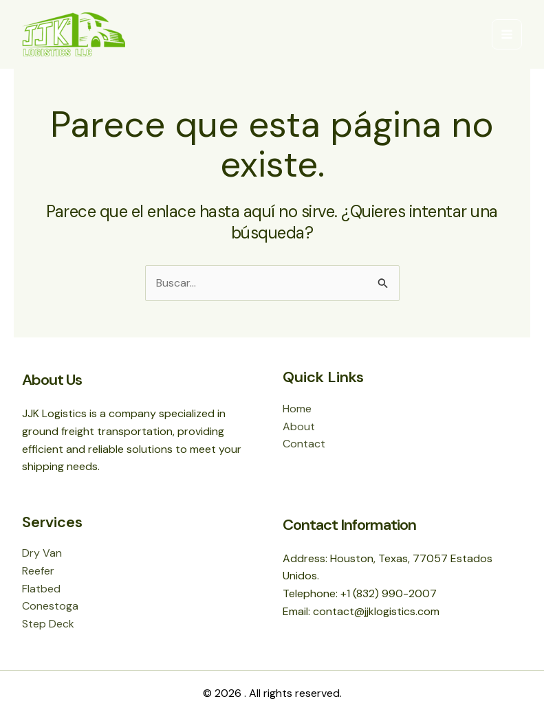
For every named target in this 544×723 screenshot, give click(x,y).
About (299, 426)
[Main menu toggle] (507, 34)
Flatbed (41, 588)
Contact (304, 443)
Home (297, 408)
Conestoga (50, 606)
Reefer (38, 571)
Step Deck (48, 623)
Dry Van (42, 553)
